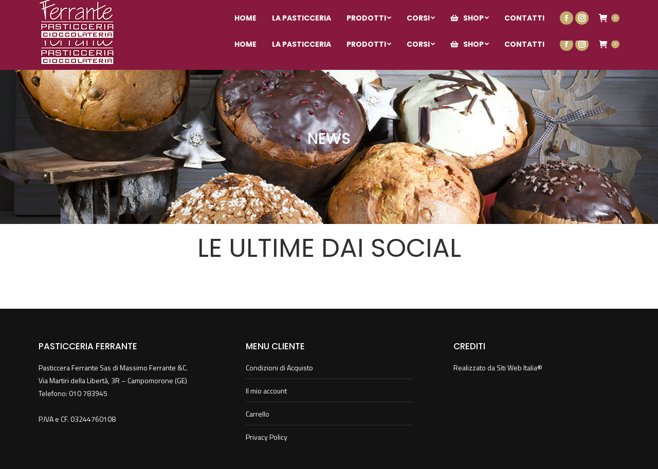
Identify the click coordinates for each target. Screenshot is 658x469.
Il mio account (598, 9)
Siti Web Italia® (519, 367)
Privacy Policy (266, 437)
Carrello (257, 413)
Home (315, 159)
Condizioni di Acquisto (279, 367)
